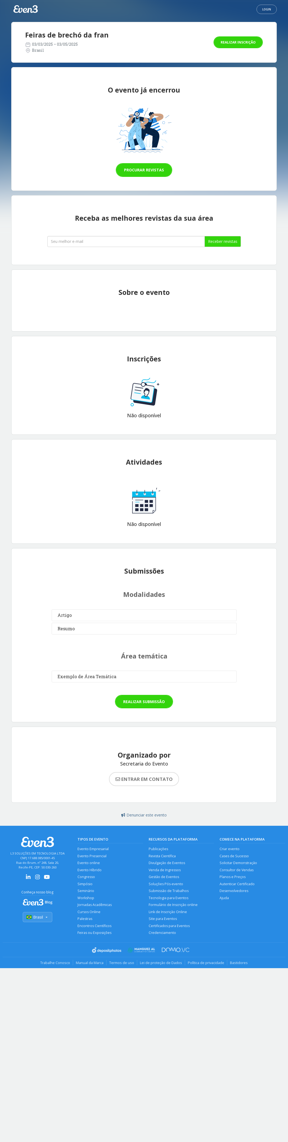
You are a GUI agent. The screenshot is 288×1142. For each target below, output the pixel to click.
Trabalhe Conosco (55, 962)
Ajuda (224, 898)
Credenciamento (162, 932)
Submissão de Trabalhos (169, 890)
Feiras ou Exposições (94, 932)
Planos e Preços (233, 877)
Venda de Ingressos (165, 870)
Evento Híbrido (89, 870)
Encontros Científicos (94, 926)
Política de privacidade (206, 962)
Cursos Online (88, 912)
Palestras (84, 918)
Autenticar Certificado (237, 884)
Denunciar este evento (144, 815)
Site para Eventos (163, 918)
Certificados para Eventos (169, 926)
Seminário (85, 890)
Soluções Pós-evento (166, 884)
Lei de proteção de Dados (161, 962)
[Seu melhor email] (126, 241)
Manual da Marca (89, 962)
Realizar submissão (144, 701)
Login (266, 9)
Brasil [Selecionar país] (37, 917)
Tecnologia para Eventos (168, 898)
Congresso (86, 877)
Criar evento (230, 849)
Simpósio (85, 884)
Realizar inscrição (238, 42)
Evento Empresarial (93, 849)
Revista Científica (162, 856)
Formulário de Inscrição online (173, 904)
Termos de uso (121, 962)
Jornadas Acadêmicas (94, 904)
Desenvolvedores (234, 890)
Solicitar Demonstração (238, 863)
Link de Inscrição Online (168, 912)
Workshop (85, 898)
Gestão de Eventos (164, 877)
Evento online (88, 863)
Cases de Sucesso (234, 856)
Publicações (158, 849)
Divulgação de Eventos (167, 863)
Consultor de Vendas (237, 870)
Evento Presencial (91, 856)
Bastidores (239, 962)
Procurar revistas (144, 169)
